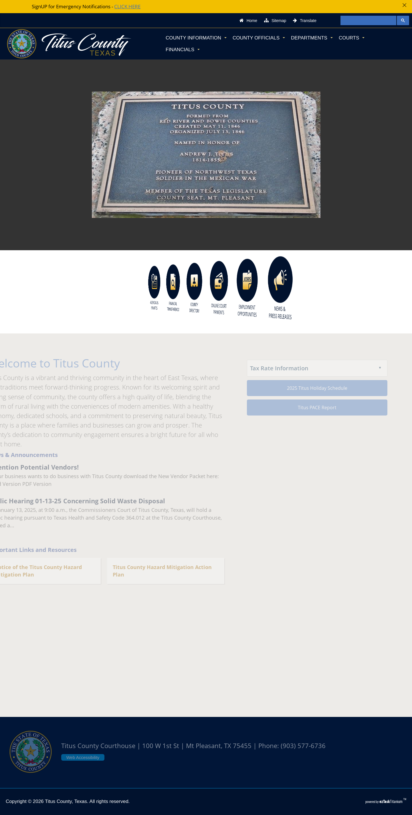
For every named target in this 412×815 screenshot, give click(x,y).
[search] (366, 20)
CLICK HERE (127, 6)
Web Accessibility (83, 757)
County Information (196, 38)
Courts (352, 38)
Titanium (391, 801)
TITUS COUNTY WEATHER (206, 661)
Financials (183, 49)
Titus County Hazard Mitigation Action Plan (156, 571)
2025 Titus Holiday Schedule (311, 388)
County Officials (259, 38)
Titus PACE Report (311, 407)
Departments (312, 38)
